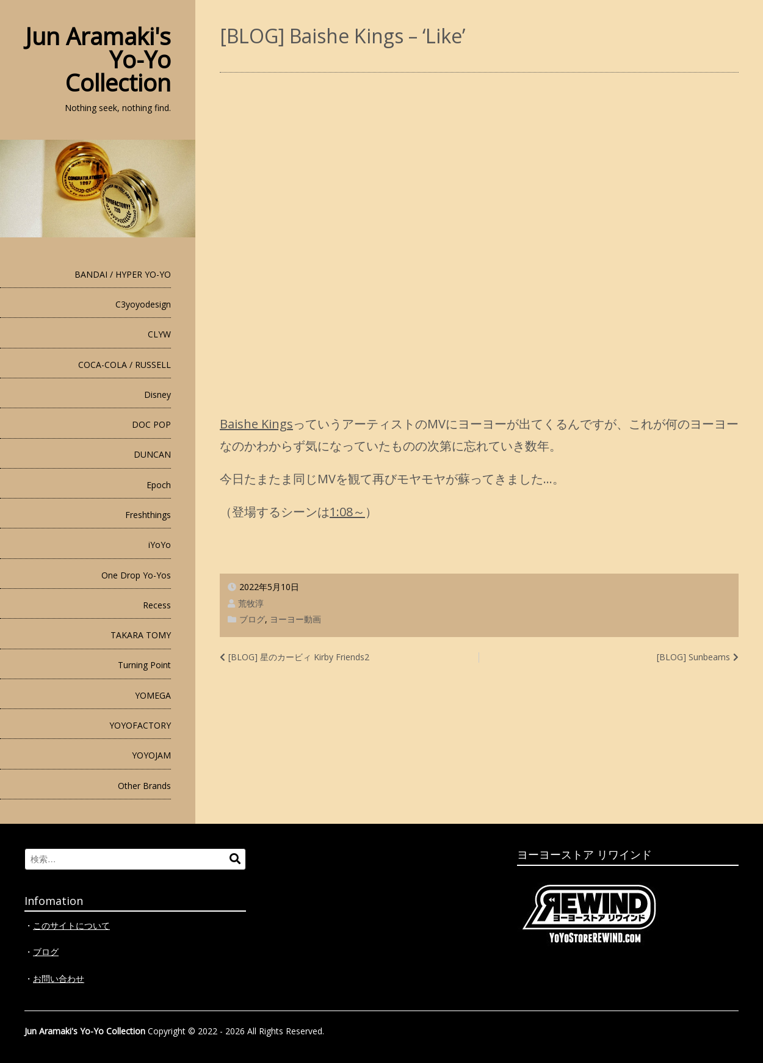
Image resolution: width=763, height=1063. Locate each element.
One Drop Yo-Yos (136, 575)
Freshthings (148, 515)
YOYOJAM (151, 755)
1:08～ (347, 511)
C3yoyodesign (143, 304)
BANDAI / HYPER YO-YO (122, 274)
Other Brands (144, 785)
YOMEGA (153, 695)
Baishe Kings (256, 424)
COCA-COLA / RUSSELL (124, 364)
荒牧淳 (251, 603)
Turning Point (144, 665)
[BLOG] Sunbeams (693, 657)
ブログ (252, 619)
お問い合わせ (58, 978)
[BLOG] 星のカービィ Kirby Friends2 (298, 657)
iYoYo (159, 544)
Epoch (158, 485)
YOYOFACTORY (140, 725)
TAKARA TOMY (140, 635)
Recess (157, 605)
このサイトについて (71, 925)
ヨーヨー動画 (295, 619)
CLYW (159, 334)
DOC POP (151, 424)
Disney (157, 394)
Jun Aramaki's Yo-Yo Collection (84, 1031)
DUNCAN (152, 454)
